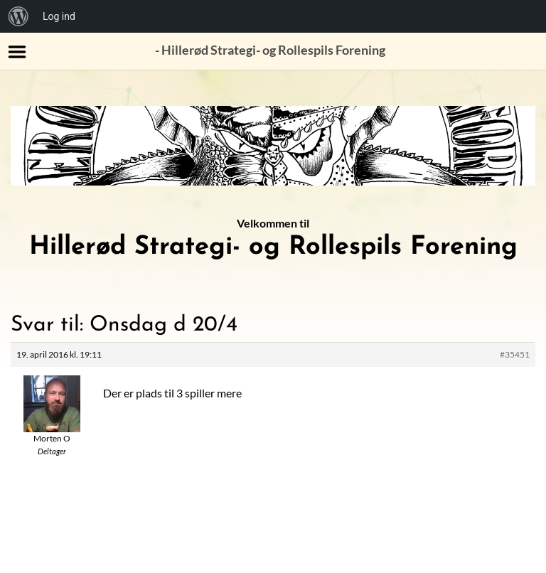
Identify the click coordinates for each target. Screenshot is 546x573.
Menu (17, 52)
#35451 (515, 354)
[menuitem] (18, 16)
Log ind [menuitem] (59, 16)
